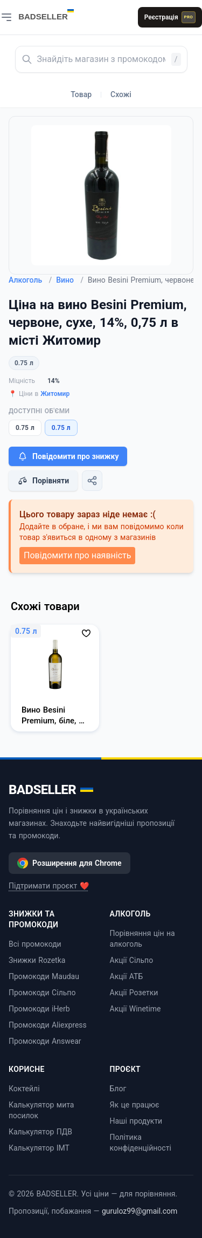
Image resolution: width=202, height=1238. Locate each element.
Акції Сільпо (132, 960)
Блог (118, 1088)
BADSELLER (51, 789)
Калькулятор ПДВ (40, 1131)
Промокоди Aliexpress (48, 1025)
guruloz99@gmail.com (139, 1211)
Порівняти (43, 480)
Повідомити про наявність (77, 555)
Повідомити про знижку (68, 456)
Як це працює (134, 1104)
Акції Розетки (134, 992)
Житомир (54, 394)
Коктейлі (24, 1088)
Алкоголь (30, 280)
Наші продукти (136, 1121)
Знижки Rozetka (37, 960)
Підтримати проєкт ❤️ (49, 885)
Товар (81, 94)
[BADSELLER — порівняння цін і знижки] (51, 13)
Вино (69, 280)
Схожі (120, 94)
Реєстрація (170, 17)
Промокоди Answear (45, 1041)
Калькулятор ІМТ (39, 1148)
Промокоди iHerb (39, 1008)
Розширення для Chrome (69, 863)
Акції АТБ (126, 976)
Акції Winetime (135, 1008)
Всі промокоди (35, 944)
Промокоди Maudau (44, 976)
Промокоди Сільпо (42, 992)
